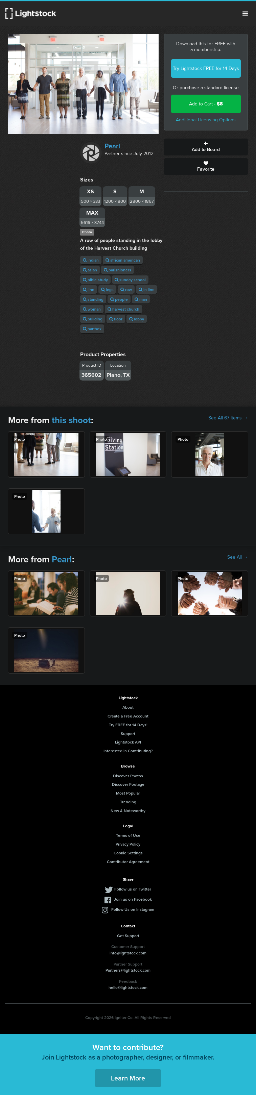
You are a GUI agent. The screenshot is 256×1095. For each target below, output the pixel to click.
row (126, 289)
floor (115, 319)
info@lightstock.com (128, 953)
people (119, 299)
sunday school (130, 280)
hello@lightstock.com (128, 987)
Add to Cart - (206, 103)
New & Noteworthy (128, 810)
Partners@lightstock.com (128, 970)
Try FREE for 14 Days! (128, 725)
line (88, 289)
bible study (95, 280)
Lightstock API (128, 742)
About (128, 707)
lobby (136, 319)
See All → (237, 557)
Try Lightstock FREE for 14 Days (206, 68)
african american (123, 260)
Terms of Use (128, 835)
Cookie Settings (128, 853)
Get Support (128, 936)
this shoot (71, 420)
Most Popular (128, 793)
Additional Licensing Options (206, 119)
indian (91, 260)
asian (90, 270)
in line (147, 289)
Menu (245, 13)
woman (92, 309)
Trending (128, 802)
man (141, 299)
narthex (92, 329)
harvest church (123, 309)
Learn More (128, 1078)
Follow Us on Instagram (132, 909)
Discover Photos (128, 776)
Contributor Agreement (128, 862)
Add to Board (206, 147)
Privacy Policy (128, 844)
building (92, 319)
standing (93, 299)
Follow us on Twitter (132, 889)
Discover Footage (128, 784)
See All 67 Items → (228, 418)
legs (107, 289)
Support (128, 733)
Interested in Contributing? (128, 751)
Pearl (112, 146)
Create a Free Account (128, 716)
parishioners (117, 270)
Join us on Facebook (133, 899)
